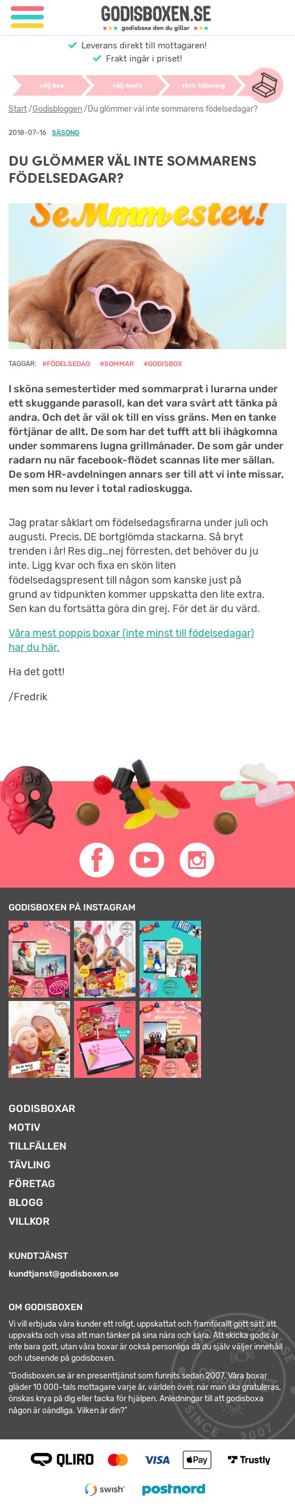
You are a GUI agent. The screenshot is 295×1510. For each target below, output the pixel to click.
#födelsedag (66, 364)
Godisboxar (42, 1108)
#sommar (117, 364)
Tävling (30, 1165)
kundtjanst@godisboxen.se (64, 1274)
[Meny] (27, 17)
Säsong (65, 133)
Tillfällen (38, 1146)
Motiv (24, 1127)
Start (18, 109)
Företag (32, 1183)
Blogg (26, 1202)
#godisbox (163, 364)
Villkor (29, 1221)
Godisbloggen (57, 109)
